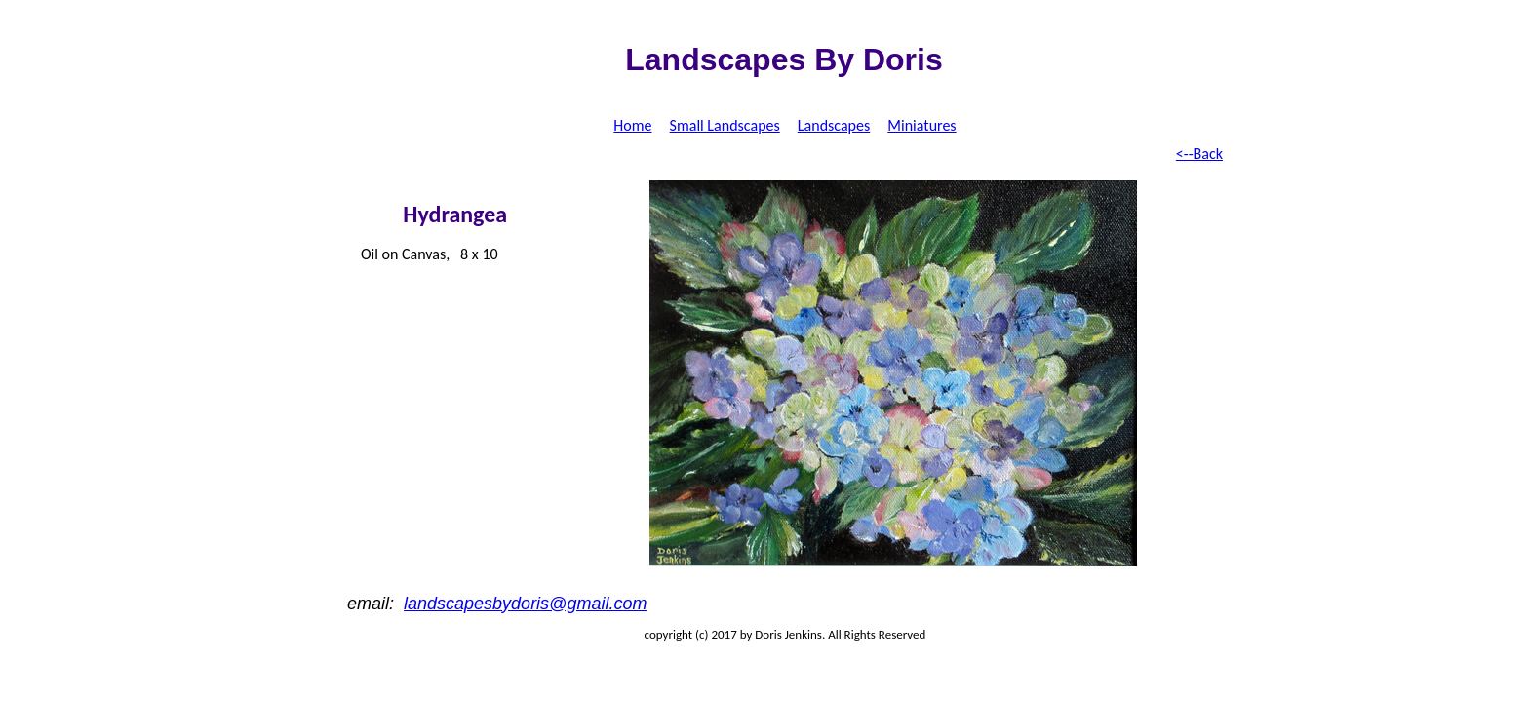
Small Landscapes (725, 125)
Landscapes (834, 125)
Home (632, 125)
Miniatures (921, 125)
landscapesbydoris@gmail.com (525, 603)
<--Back (1199, 153)
